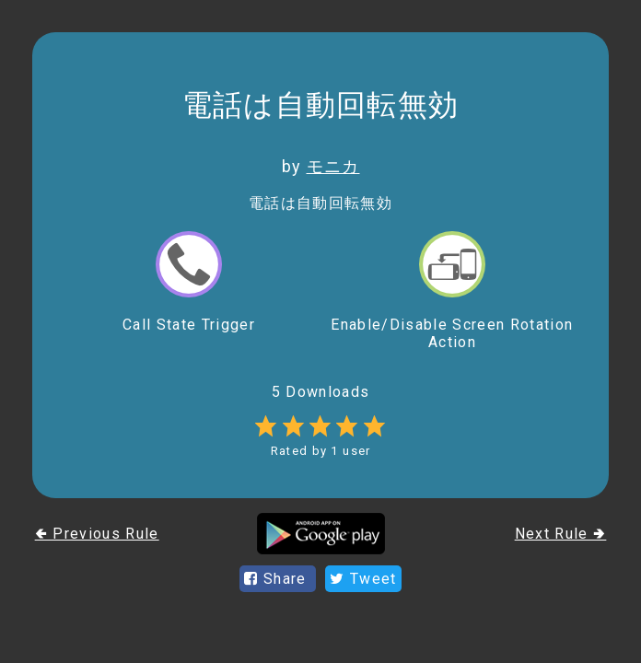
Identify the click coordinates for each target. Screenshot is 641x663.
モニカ (333, 166)
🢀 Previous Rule (97, 533)
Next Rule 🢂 (561, 533)
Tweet (363, 578)
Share (277, 578)
